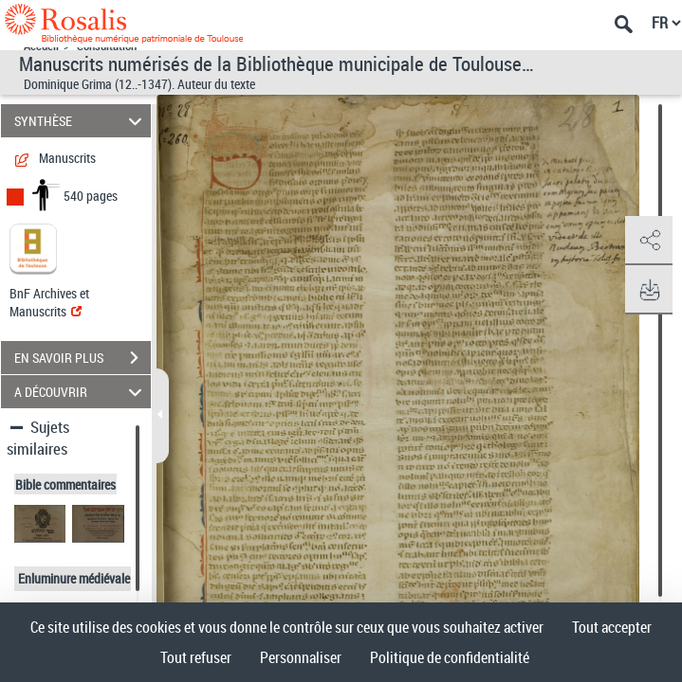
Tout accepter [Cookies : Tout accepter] (612, 627)
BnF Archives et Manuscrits (49, 302)
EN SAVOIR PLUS (82, 358)
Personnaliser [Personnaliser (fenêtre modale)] (300, 657)
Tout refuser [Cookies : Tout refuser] (195, 657)
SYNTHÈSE (80, 120)
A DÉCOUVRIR (80, 391)
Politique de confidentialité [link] (449, 657)
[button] (649, 240)
